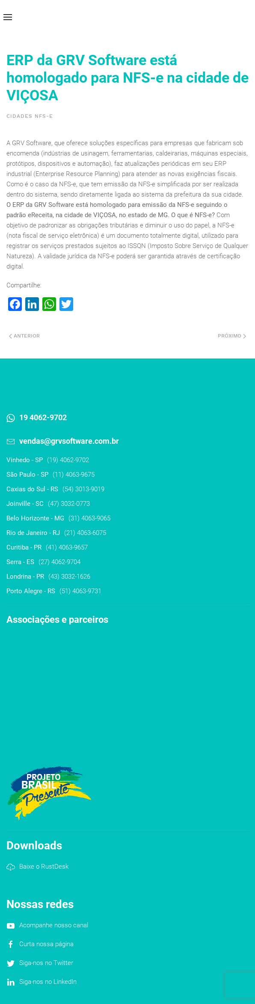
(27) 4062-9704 (59, 562)
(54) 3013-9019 (83, 489)
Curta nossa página (46, 944)
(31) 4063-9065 (89, 518)
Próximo (232, 336)
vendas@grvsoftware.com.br (69, 440)
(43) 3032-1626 (69, 576)
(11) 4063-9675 (74, 474)
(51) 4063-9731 (80, 591)
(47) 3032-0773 (69, 504)
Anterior (24, 336)
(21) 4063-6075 (85, 533)
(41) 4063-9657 (67, 547)
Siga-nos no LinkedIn (48, 982)
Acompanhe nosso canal (53, 925)
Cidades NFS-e (29, 116)
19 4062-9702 (43, 417)
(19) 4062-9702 (68, 460)
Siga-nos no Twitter (46, 963)
